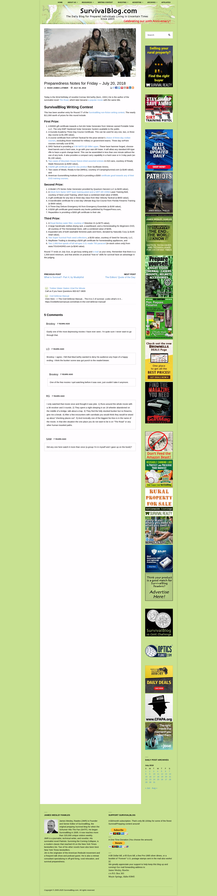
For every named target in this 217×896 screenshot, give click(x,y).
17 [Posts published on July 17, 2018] (154, 777)
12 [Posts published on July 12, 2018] (162, 774)
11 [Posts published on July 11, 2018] (158, 774)
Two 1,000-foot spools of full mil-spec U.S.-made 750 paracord (77, 243)
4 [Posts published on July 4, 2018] (157, 772)
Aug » (154, 788)
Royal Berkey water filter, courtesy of (67, 223)
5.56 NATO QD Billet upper (86, 146)
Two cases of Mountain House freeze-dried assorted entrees (76, 161)
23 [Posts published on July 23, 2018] (150, 780)
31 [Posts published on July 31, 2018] (154, 782)
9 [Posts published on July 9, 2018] (149, 774)
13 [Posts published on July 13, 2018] (166, 774)
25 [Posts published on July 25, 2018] (158, 780)
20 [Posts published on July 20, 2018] (166, 777)
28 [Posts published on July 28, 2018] (170, 780)
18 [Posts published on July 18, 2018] (158, 777)
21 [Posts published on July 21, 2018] (170, 777)
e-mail (96, 251)
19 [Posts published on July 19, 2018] (162, 777)
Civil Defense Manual (57, 296)
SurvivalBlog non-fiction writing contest (107, 112)
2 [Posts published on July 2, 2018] (149, 772)
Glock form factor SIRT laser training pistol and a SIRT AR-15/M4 (80, 192)
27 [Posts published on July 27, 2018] (166, 780)
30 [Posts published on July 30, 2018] (150, 782)
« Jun (147, 788)
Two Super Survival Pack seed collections (67, 237)
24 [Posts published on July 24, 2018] (154, 780)
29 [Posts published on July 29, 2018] (146, 782)
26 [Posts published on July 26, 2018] (162, 780)
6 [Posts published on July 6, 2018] (165, 772)
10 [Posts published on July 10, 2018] (154, 774)
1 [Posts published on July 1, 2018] (145, 772)
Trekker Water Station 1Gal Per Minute (65, 288)
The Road (64, 100)
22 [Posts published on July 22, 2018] (146, 780)
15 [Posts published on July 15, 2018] (146, 777)
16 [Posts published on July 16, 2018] (150, 777)
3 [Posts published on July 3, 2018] (153, 772)
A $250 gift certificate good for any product (67, 167)
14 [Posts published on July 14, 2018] (170, 774)
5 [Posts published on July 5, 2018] (161, 772)
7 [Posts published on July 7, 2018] (169, 772)
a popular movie (95, 100)
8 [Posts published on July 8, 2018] (145, 774)
